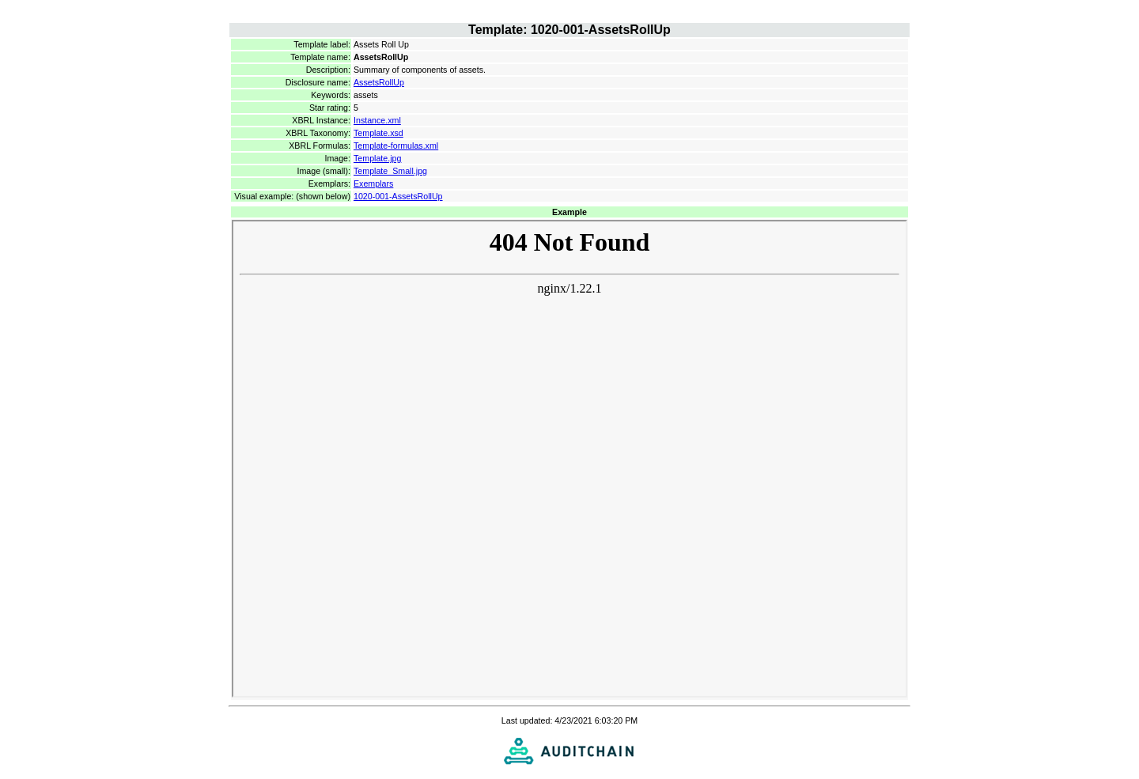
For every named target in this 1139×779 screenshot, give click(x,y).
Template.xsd (378, 133)
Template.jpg (377, 158)
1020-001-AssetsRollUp (398, 196)
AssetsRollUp (379, 82)
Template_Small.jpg (390, 171)
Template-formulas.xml (396, 145)
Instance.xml (377, 120)
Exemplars (373, 183)
